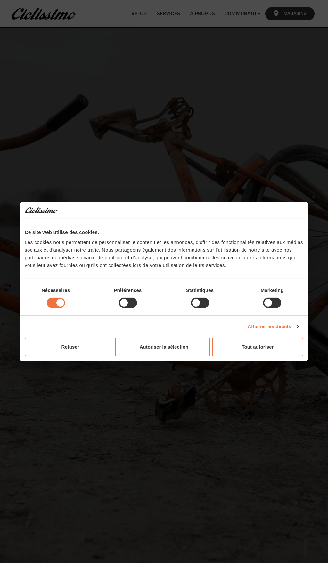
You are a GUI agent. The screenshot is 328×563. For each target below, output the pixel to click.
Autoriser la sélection (164, 347)
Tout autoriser (258, 347)
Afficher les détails (269, 326)
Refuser (70, 347)
